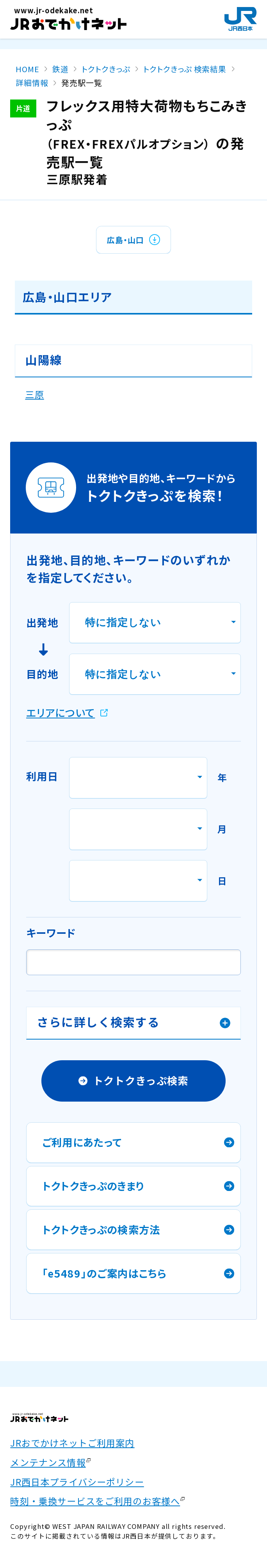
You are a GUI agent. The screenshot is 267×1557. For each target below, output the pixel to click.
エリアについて (60, 712)
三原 (34, 394)
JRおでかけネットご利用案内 (72, 1442)
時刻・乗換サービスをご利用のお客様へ (95, 1500)
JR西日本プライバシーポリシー (77, 1481)
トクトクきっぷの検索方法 (101, 1229)
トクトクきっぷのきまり (93, 1185)
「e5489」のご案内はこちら (104, 1273)
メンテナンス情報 (47, 1462)
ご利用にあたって (82, 1142)
